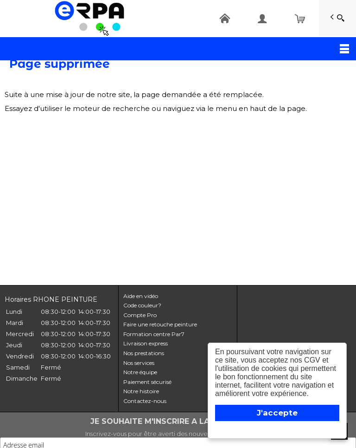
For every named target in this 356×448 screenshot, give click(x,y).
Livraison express (145, 343)
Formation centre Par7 (153, 334)
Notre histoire (141, 391)
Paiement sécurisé (147, 381)
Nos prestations (143, 353)
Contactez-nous (144, 400)
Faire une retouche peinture (160, 324)
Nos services (138, 362)
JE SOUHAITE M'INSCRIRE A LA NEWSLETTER (178, 421)
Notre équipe (140, 372)
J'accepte (277, 412)
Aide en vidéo (140, 295)
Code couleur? (142, 305)
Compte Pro (140, 315)
